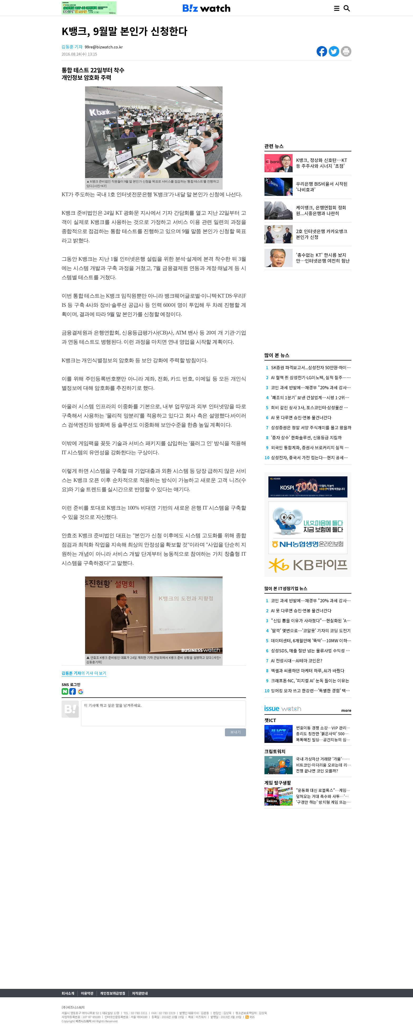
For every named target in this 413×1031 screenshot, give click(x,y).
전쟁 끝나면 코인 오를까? (317, 770)
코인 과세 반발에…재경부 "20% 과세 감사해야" (314, 387)
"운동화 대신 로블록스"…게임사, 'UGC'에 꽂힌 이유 (339, 790)
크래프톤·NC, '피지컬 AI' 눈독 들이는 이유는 (310, 680)
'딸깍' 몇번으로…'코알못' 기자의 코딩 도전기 (311, 630)
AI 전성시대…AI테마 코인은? (296, 660)
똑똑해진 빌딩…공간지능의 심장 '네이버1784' (334, 739)
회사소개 (68, 993)
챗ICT (270, 720)
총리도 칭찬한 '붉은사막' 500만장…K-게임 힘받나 (337, 733)
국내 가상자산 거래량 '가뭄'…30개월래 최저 (333, 759)
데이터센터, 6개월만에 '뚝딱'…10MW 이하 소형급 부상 (320, 640)
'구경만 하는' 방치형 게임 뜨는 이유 (325, 802)
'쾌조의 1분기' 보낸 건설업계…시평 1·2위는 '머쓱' (315, 397)
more (346, 710)
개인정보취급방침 (112, 993)
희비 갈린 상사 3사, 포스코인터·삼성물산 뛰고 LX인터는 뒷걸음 (326, 407)
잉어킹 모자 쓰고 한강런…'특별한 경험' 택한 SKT (315, 690)
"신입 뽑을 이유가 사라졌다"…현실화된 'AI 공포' (314, 620)
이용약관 (87, 993)
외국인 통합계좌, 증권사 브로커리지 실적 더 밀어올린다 (320, 447)
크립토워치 (275, 751)
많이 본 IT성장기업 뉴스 (285, 588)
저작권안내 (140, 993)
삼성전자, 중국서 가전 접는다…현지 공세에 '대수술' (317, 457)
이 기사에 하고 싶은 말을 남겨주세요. (163, 713)
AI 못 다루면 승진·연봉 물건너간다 (301, 417)
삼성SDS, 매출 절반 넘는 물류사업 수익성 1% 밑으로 (318, 650)
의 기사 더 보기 (84, 673)
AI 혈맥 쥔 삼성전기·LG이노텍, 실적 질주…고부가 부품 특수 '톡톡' (329, 377)
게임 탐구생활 (277, 782)
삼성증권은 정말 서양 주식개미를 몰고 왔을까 (311, 427)
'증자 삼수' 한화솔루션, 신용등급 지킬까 (306, 437)
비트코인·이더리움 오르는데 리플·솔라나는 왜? (334, 765)
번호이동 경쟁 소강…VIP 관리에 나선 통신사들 (335, 728)
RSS (249, 1017)
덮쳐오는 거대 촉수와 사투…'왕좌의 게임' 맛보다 (336, 796)
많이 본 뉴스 (276, 355)
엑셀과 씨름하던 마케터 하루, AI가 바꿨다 (307, 670)
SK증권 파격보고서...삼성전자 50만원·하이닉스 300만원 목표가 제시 (331, 367)
